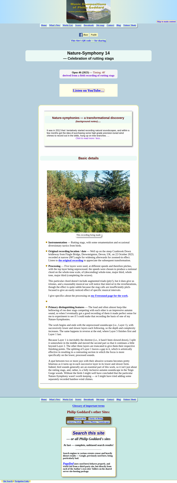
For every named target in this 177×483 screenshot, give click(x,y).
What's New (54, 25)
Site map (100, 25)
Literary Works (74, 422)
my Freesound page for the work (109, 295)
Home (43, 25)
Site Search (7, 481)
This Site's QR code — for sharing (88, 40)
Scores (78, 25)
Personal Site (80, 418)
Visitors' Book (129, 25)
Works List (67, 25)
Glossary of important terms (88, 405)
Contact (110, 25)
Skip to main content (166, 21)
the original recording (70, 260)
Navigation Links (22, 481)
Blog (119, 25)
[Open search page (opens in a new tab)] (88, 433)
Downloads (89, 25)
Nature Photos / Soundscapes (97, 422)
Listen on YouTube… (88, 90)
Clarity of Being (96, 418)
